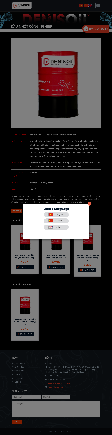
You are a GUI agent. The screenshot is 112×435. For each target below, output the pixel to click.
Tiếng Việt (55, 214)
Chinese (55, 220)
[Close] (89, 204)
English (54, 227)
